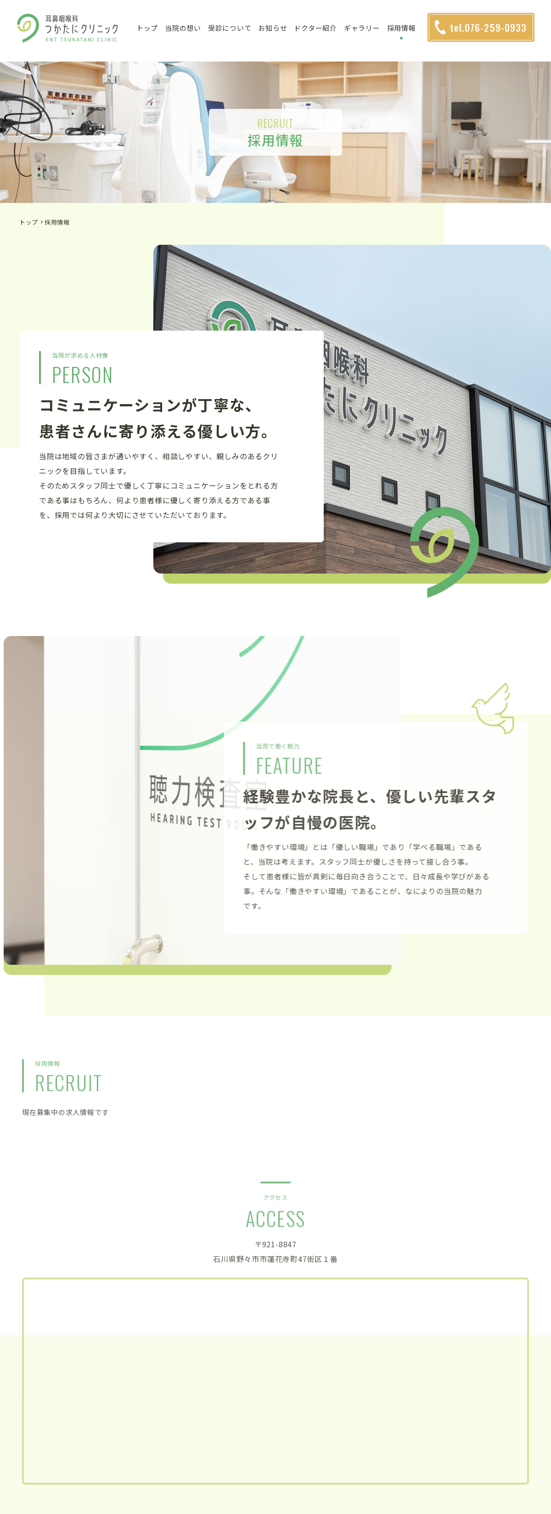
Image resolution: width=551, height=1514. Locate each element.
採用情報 (404, 32)
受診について (232, 32)
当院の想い (186, 32)
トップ (150, 32)
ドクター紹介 (318, 32)
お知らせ (275, 32)
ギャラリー (365, 32)
